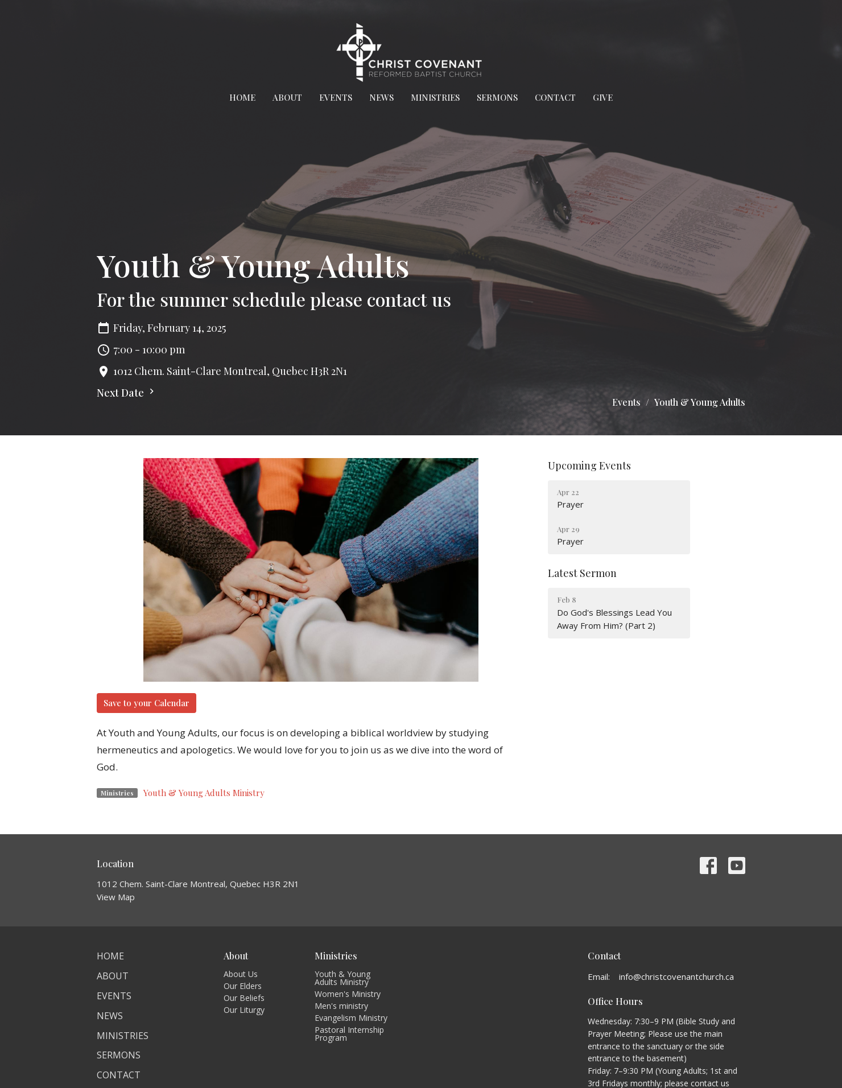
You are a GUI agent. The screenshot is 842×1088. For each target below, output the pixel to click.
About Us (241, 974)
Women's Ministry (348, 993)
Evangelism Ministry (351, 1017)
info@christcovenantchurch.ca (676, 976)
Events (335, 97)
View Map (116, 896)
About (287, 97)
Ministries (435, 97)
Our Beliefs (244, 997)
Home (242, 97)
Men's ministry (341, 1005)
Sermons (497, 97)
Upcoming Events (589, 465)
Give (603, 97)
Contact (555, 97)
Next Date (127, 392)
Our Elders (243, 985)
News (381, 97)
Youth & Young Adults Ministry (204, 792)
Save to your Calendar (146, 702)
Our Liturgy (244, 1009)
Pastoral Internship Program (349, 1033)
